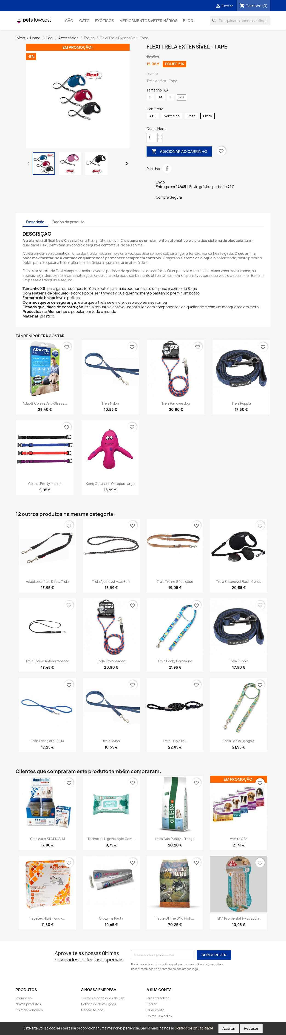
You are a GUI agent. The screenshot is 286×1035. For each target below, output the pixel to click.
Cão (69, 20)
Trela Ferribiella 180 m (47, 741)
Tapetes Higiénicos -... (47, 918)
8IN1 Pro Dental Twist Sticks (238, 918)
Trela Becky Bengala (238, 741)
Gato (84, 20)
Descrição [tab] (35, 221)
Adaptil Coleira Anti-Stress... (45, 403)
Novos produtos (28, 1004)
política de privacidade (194, 1028)
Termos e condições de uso (103, 998)
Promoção (24, 998)
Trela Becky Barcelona (175, 661)
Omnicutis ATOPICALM (47, 839)
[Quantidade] (152, 137)
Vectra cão (238, 839)
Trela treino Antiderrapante (47, 661)
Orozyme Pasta (111, 918)
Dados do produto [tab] (68, 221)
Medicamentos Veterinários (148, 20)
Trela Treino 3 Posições (175, 581)
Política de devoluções (98, 1004)
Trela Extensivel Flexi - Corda (238, 581)
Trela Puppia (241, 403)
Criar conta (155, 1010)
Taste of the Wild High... (175, 918)
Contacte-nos (92, 1010)
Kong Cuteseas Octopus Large (110, 483)
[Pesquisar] (240, 20)
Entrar (152, 1004)
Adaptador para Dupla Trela (47, 581)
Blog (188, 20)
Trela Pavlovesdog (175, 403)
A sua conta (159, 989)
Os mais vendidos (29, 1010)
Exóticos (104, 20)
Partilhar (167, 168)
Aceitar (228, 1028)
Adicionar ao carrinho (179, 151)
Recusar (251, 1028)
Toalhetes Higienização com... (111, 839)
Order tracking (158, 998)
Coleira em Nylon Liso (45, 483)
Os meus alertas (159, 1016)
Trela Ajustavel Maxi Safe (111, 581)
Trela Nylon (110, 403)
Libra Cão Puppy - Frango (175, 839)
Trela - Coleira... (175, 741)
